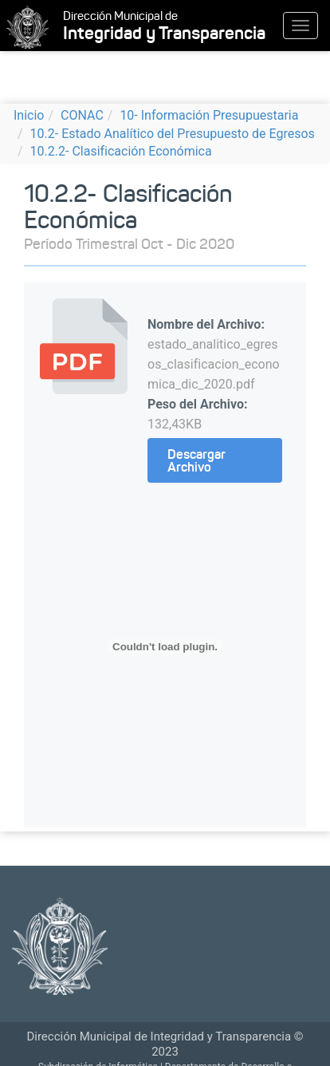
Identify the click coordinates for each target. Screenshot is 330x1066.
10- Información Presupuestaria (209, 115)
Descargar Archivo (196, 460)
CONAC (82, 115)
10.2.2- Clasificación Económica (121, 151)
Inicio (29, 115)
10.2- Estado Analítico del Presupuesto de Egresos (172, 133)
